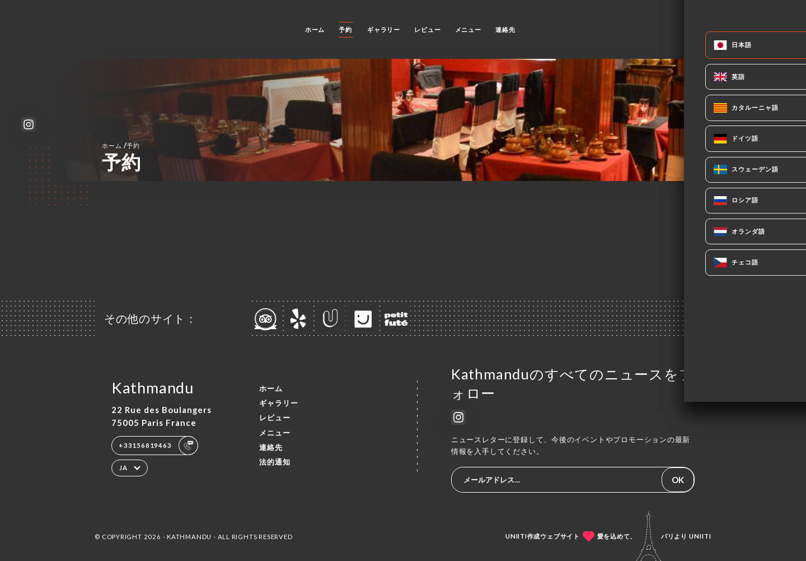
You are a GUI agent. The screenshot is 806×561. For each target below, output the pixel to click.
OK (678, 480)
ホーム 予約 (121, 145)
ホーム (315, 29)
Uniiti (700, 536)
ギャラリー (383, 29)
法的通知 (274, 461)
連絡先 (505, 29)
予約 (345, 29)
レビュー (427, 29)
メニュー (468, 29)
